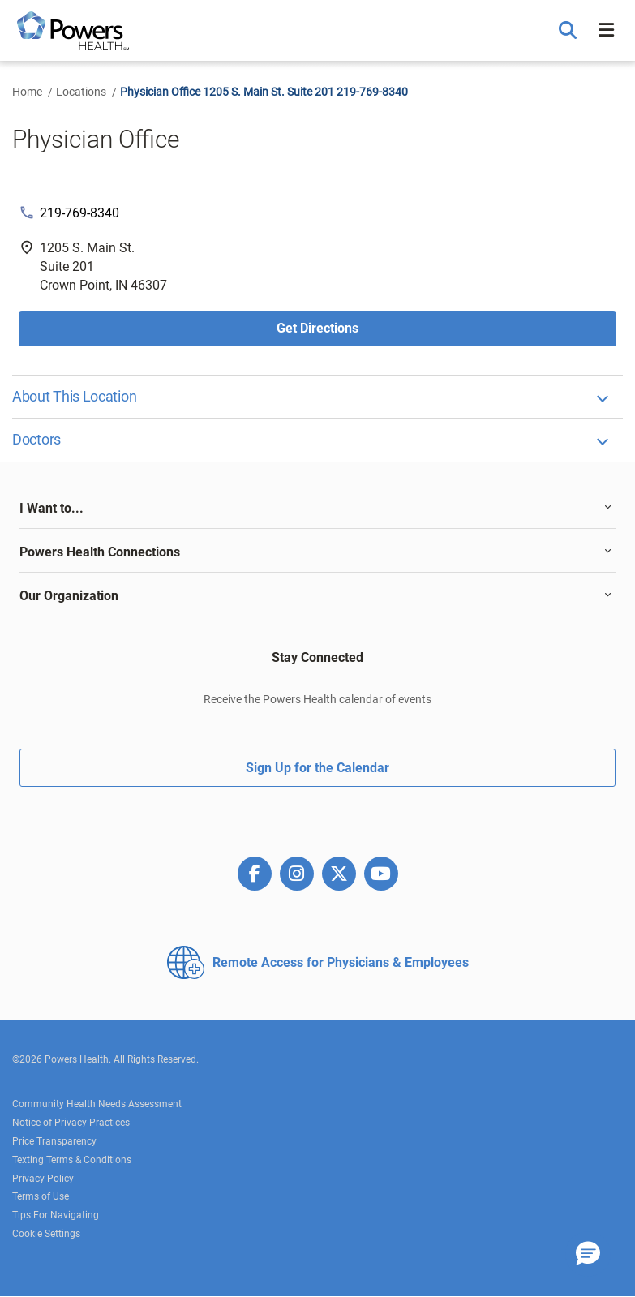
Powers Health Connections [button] (99, 552)
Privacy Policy (43, 1178)
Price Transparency (54, 1141)
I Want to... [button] (51, 508)
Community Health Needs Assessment (97, 1104)
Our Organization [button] (68, 595)
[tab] (317, 508)
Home (27, 91)
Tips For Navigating (55, 1215)
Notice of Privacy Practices (71, 1122)
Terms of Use (40, 1196)
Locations (81, 91)
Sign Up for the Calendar (317, 767)
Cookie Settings (46, 1233)
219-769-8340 (79, 213)
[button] (570, 30)
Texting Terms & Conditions (71, 1160)
